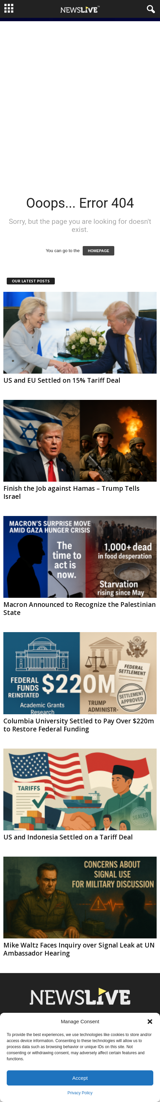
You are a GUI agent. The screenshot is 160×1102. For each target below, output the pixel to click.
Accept (80, 1078)
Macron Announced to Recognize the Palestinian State (79, 608)
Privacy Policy (80, 1093)
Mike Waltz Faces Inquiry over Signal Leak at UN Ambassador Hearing (79, 949)
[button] (150, 1021)
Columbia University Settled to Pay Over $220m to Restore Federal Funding (78, 725)
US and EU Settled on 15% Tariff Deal (61, 380)
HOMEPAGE (98, 251)
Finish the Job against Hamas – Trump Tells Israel (71, 492)
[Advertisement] (80, 101)
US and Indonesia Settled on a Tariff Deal (68, 837)
